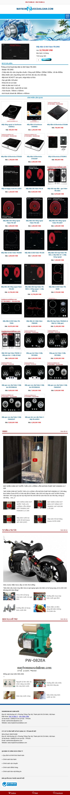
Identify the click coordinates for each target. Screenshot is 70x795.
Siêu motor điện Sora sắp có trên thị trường (19, 585)
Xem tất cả (63, 431)
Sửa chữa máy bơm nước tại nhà (53, 696)
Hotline (12, 793)
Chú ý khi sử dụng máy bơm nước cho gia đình (24, 597)
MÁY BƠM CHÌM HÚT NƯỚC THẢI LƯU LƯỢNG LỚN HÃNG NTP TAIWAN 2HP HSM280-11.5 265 (24, 506)
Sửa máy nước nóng (23, 696)
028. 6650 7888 (24, 716)
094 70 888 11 (13, 716)
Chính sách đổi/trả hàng (10, 767)
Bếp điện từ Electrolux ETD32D (11, 156)
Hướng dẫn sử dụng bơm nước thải (23, 609)
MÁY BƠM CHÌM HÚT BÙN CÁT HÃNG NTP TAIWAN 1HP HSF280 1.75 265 (55, 505)
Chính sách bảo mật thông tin (12, 771)
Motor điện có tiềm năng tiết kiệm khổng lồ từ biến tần (54, 609)
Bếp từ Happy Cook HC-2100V (11, 188)
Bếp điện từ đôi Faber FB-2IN (34, 253)
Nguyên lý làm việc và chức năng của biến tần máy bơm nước (23, 684)
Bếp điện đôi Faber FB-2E (34, 188)
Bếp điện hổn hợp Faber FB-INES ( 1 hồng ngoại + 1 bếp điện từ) (34, 289)
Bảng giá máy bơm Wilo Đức (13, 674)
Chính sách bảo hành (9, 759)
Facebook (58, 793)
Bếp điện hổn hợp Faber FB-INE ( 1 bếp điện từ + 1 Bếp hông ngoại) (57, 255)
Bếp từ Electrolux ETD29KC (57, 156)
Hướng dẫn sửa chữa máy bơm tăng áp (54, 684)
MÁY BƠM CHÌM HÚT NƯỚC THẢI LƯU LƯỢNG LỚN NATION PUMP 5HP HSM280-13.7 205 (34, 487)
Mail (35, 793)
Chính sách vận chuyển (10, 763)
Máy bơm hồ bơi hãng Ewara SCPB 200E (54, 520)
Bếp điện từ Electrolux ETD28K (57, 124)
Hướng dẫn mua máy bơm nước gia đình (54, 597)
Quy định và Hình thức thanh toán (13, 755)
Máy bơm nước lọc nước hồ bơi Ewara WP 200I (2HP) (23, 520)
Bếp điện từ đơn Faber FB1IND (11, 253)
